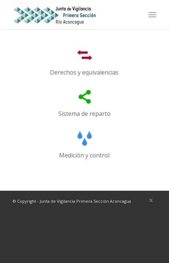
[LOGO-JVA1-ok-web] (70, 14)
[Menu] (152, 14)
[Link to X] (150, 200)
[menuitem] (152, 14)
